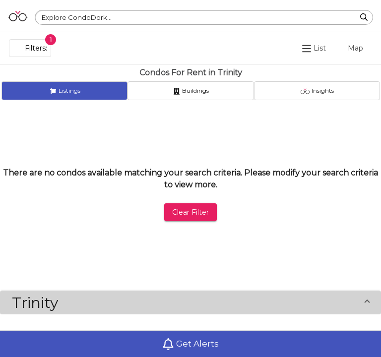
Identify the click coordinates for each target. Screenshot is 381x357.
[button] (190, 302)
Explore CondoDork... (77, 17)
